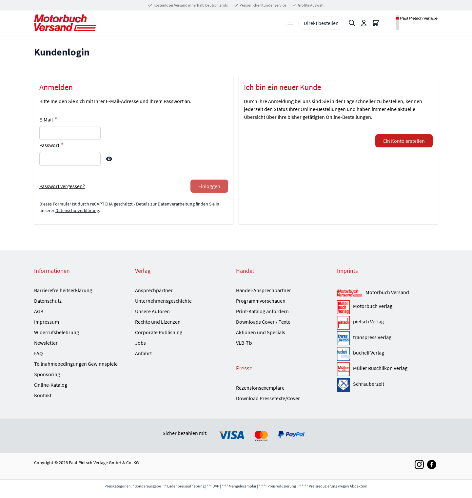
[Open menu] (290, 23)
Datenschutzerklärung (77, 210)
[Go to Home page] (65, 22)
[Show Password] (109, 159)
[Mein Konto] (364, 23)
